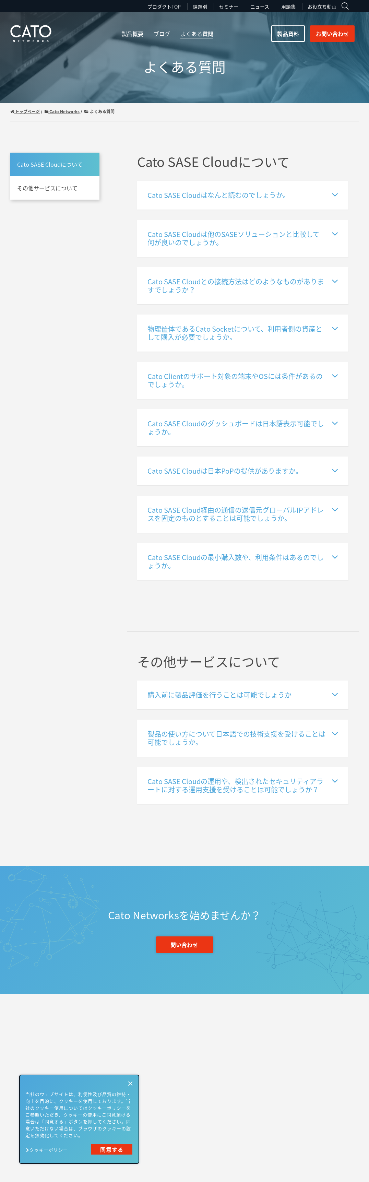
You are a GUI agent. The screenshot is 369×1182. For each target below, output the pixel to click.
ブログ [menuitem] (162, 33)
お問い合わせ (332, 33)
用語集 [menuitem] (288, 6)
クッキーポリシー (48, 1149)
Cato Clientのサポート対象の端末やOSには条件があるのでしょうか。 (242, 379)
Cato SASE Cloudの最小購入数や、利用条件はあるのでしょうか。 (242, 561)
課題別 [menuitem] (200, 6)
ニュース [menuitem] (259, 6)
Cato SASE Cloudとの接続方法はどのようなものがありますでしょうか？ (242, 285)
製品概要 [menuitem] (132, 33)
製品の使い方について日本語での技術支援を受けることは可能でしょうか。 (242, 737)
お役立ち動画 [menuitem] (322, 6)
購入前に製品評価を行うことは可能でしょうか (242, 694)
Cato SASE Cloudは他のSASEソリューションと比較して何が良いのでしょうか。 (242, 237)
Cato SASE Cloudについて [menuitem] (50, 164)
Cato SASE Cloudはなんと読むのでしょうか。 (242, 194)
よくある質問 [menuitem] (196, 33)
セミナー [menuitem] (228, 6)
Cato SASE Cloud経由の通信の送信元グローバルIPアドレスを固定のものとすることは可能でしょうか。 (242, 513)
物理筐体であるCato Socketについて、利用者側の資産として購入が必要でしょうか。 (242, 332)
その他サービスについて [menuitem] (47, 188)
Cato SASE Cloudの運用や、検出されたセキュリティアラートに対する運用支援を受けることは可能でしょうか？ (242, 785)
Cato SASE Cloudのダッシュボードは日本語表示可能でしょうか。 (242, 427)
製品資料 (288, 33)
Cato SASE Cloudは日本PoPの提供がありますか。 (242, 470)
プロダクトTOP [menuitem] (164, 6)
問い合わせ (184, 945)
